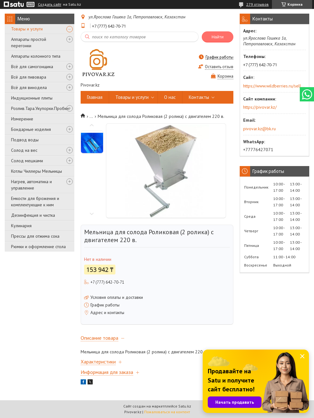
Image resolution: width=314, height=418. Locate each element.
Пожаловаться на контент (167, 411)
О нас (170, 97)
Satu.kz (184, 406)
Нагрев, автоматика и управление (31, 185)
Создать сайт (49, 4)
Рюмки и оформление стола (38, 246)
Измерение (22, 119)
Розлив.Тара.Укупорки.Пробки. (40, 108)
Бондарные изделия (31, 129)
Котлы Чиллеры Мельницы (36, 171)
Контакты (199, 97)
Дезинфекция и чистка (33, 215)
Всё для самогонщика (32, 66)
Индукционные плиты (31, 98)
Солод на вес (24, 150)
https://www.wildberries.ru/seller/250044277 (274, 86)
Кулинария (21, 225)
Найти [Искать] (218, 37)
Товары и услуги (27, 29)
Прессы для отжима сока (35, 236)
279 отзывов (257, 4)
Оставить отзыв (219, 66)
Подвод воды (25, 140)
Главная (94, 97)
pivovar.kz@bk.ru (259, 129)
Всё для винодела (29, 87)
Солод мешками (27, 161)
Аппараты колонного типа (35, 56)
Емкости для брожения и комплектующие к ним (35, 202)
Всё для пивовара (28, 77)
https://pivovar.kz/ (260, 107)
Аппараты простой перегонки (28, 42)
